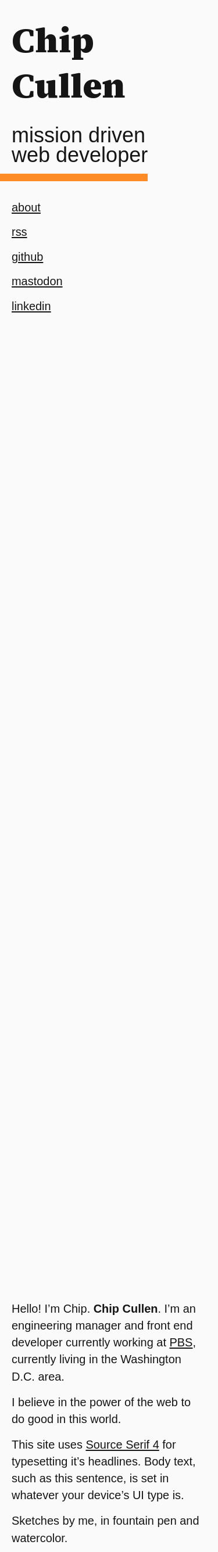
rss (19, 231)
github (27, 256)
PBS (181, 1342)
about (26, 207)
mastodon (37, 281)
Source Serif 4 (122, 1444)
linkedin (31, 306)
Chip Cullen (69, 62)
